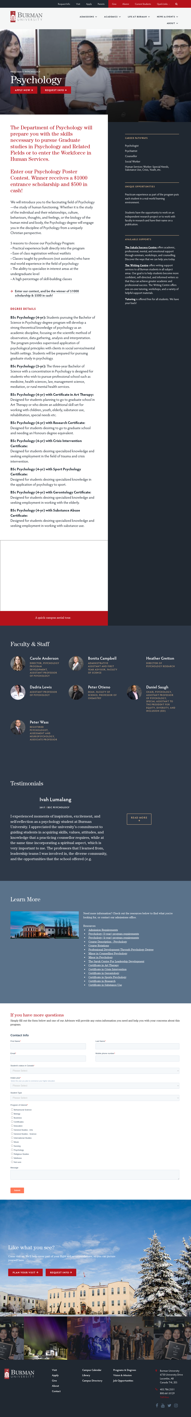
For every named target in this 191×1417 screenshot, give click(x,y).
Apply (89, 3)
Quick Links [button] (163, 3)
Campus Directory (92, 1380)
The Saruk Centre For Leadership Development (116, 961)
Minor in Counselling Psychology (107, 953)
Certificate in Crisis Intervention (107, 969)
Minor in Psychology (100, 957)
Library (86, 1375)
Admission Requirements (103, 929)
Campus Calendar (91, 1370)
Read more (139, 818)
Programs (16, 71)
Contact (56, 1391)
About (172, 23)
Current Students (143, 3)
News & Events (167, 16)
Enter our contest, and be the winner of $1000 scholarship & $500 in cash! (47, 293)
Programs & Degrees (124, 1370)
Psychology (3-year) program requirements (113, 933)
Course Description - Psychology (107, 941)
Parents (101, 3)
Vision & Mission (122, 1375)
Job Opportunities (123, 1380)
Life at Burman (139, 16)
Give (114, 3)
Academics (112, 16)
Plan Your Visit (25, 1272)
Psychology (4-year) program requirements (113, 937)
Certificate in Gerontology (103, 973)
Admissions (88, 16)
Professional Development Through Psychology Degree (121, 949)
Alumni (125, 3)
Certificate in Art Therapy (103, 965)
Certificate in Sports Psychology (107, 977)
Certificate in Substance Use (105, 984)
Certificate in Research (101, 981)
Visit (78, 3)
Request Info (64, 3)
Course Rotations (98, 945)
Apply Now (24, 90)
